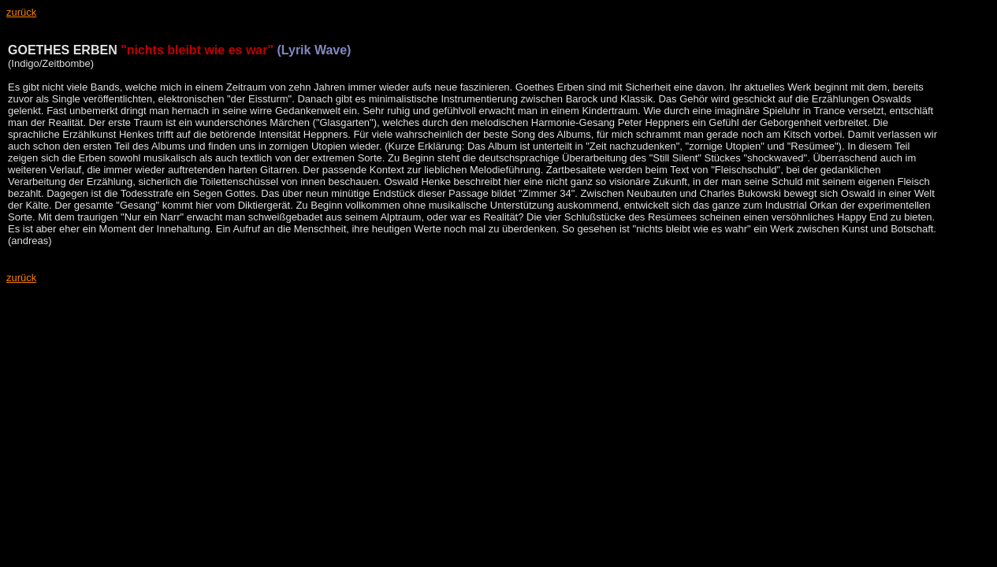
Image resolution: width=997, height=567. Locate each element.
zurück (21, 278)
